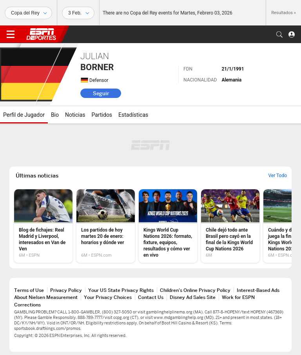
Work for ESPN (238, 297)
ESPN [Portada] (41, 34)
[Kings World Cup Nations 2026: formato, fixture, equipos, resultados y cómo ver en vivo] (168, 226)
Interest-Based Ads (258, 290)
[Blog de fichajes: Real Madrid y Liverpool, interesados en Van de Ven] (43, 226)
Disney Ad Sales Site (193, 297)
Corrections (27, 305)
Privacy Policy (66, 290)
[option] (43, 226)
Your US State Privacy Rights (121, 290)
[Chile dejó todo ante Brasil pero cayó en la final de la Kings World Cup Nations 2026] (230, 226)
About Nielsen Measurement (46, 297)
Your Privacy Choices (108, 297)
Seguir (101, 93)
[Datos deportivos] (78, 13)
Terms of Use (29, 290)
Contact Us (150, 297)
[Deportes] (28, 13)
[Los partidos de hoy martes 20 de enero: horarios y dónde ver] (105, 226)
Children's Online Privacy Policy (195, 290)
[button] (279, 34)
